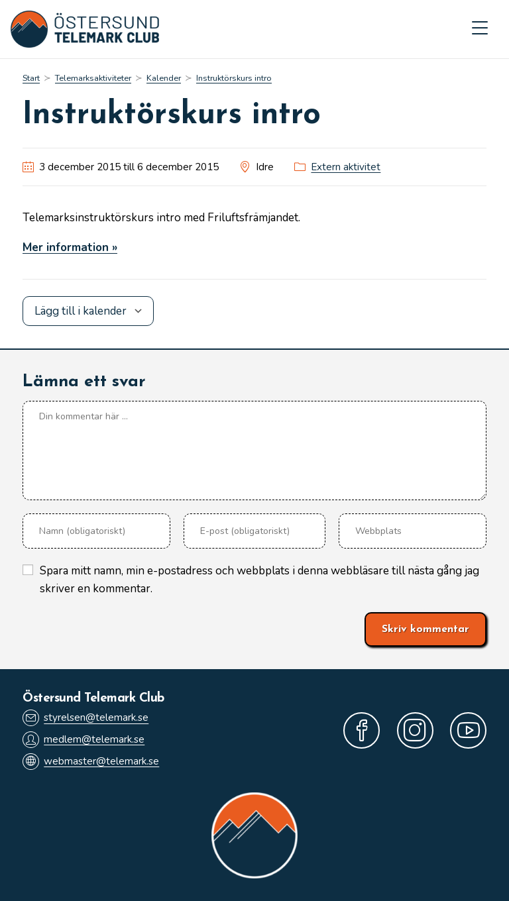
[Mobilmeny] (480, 29)
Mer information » (70, 247)
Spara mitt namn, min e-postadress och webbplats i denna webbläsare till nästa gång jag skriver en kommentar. (259, 579)
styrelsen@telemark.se (85, 718)
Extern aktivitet (345, 167)
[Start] (31, 78)
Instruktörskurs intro (234, 78)
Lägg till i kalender (80, 311)
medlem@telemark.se (83, 739)
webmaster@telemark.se (91, 761)
